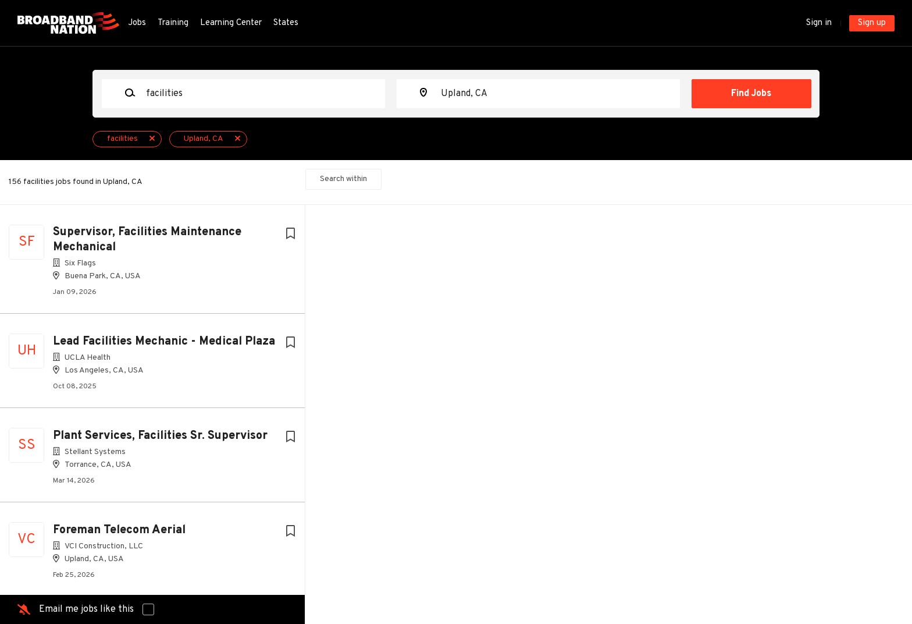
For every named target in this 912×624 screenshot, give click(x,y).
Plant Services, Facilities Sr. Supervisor (160, 436)
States (285, 23)
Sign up (872, 23)
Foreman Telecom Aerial (119, 530)
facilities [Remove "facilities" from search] (122, 139)
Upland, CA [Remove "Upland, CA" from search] (203, 139)
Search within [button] (343, 179)
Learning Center (231, 23)
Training (173, 23)
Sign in (819, 23)
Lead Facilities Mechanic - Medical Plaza (164, 341)
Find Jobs (751, 94)
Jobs (137, 23)
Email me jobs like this (86, 609)
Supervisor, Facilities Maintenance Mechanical (147, 240)
